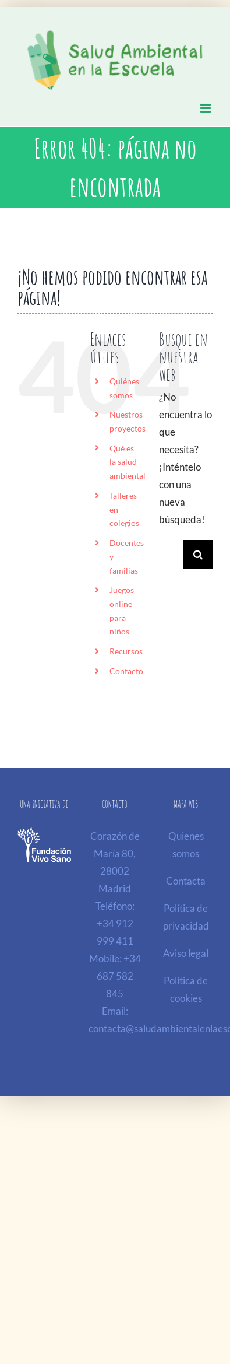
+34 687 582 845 (119, 976)
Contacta (186, 881)
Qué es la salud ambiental (127, 462)
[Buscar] (198, 554)
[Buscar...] (171, 554)
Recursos (126, 651)
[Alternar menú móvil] (206, 108)
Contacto (126, 671)
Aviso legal (185, 953)
